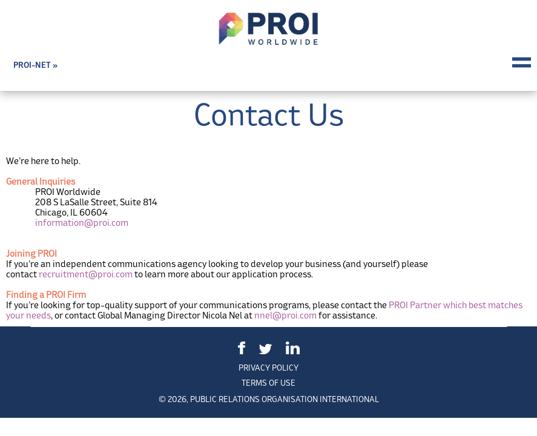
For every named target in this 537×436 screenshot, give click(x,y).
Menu (521, 62)
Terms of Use (268, 383)
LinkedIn (293, 348)
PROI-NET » (35, 65)
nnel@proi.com (285, 315)
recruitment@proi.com (86, 274)
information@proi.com (81, 222)
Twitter (265, 349)
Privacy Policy (268, 367)
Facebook (241, 348)
